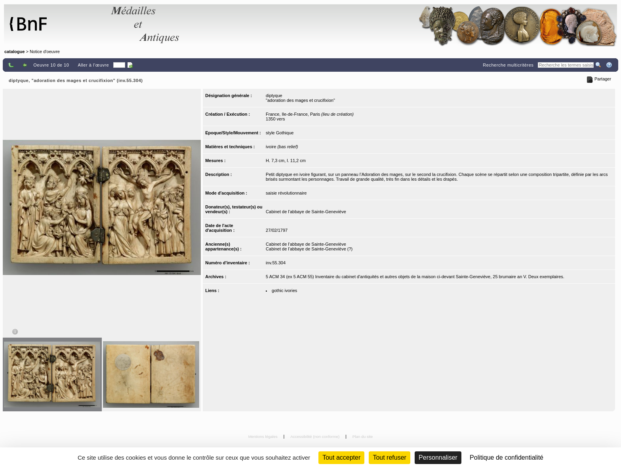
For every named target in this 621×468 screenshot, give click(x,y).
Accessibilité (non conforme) (315, 436)
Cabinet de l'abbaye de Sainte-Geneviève (306, 211)
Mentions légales (263, 436)
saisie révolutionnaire (286, 193)
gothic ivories (284, 290)
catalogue (14, 51)
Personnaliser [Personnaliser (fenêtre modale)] (438, 457)
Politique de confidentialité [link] (506, 457)
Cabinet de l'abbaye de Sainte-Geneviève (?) (309, 248)
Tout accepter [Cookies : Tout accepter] (341, 457)
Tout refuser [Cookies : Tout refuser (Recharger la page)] (389, 457)
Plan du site (362, 436)
